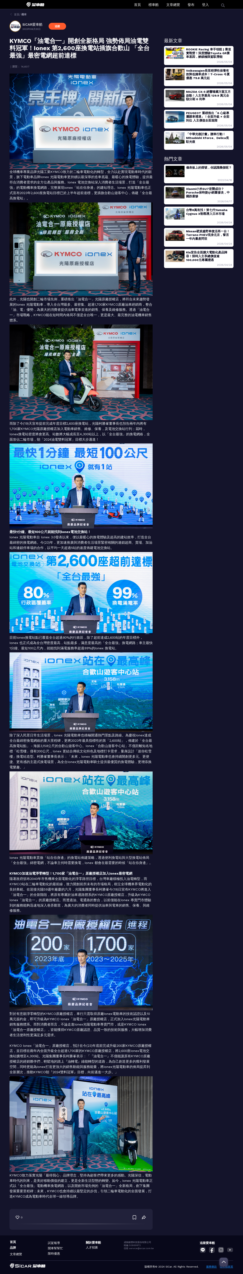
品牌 (13, 1247)
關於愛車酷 (93, 1242)
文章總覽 (173, 5)
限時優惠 (54, 1253)
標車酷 (153, 5)
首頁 (137, 5)
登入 (205, 5)
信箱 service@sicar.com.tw (139, 1248)
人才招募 (92, 1247)
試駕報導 (54, 1243)
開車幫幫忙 (55, 1248)
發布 (191, 5)
